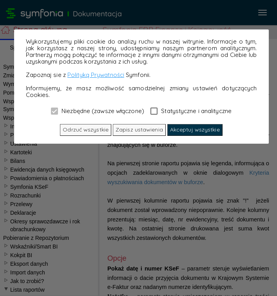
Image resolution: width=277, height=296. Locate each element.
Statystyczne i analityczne (191, 110)
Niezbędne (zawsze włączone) (97, 110)
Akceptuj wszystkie (195, 129)
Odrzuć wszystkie (86, 129)
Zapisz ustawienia (139, 129)
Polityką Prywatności (95, 75)
